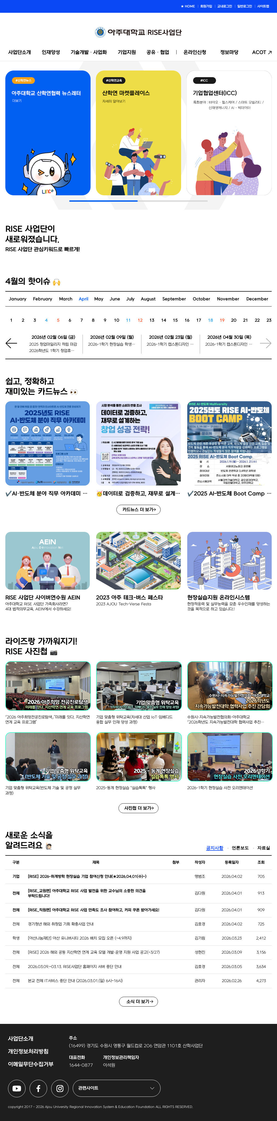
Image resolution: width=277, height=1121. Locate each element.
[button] (14, 347)
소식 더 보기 (138, 1001)
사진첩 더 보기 (137, 808)
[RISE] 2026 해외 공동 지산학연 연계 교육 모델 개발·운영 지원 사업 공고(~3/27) (94, 952)
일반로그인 (244, 6)
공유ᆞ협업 (157, 52)
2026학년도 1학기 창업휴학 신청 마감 (53, 351)
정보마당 (229, 52)
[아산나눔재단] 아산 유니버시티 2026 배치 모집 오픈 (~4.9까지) (80, 938)
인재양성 (51, 52)
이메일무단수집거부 (31, 1064)
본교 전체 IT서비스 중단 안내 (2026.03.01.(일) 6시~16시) (75, 981)
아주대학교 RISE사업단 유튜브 (25, 1083)
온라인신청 (195, 52)
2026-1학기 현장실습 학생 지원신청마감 (112, 344)
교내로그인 (224, 6)
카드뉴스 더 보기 (138, 509)
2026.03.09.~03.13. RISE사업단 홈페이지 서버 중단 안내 (74, 967)
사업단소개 (19, 52)
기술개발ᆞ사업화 (89, 52)
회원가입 (206, 6)
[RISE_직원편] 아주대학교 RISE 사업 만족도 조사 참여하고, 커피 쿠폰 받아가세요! (93, 910)
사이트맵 (263, 6)
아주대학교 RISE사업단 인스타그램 (68, 1083)
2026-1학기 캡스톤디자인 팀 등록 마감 (229, 344)
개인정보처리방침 (28, 1052)
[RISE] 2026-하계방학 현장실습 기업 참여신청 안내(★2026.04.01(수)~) (87, 876)
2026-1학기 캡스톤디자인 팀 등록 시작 (170, 344)
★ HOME (188, 6)
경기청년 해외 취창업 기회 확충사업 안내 (60, 924)
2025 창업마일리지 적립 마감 (53, 344)
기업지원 (127, 52)
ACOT (259, 52)
